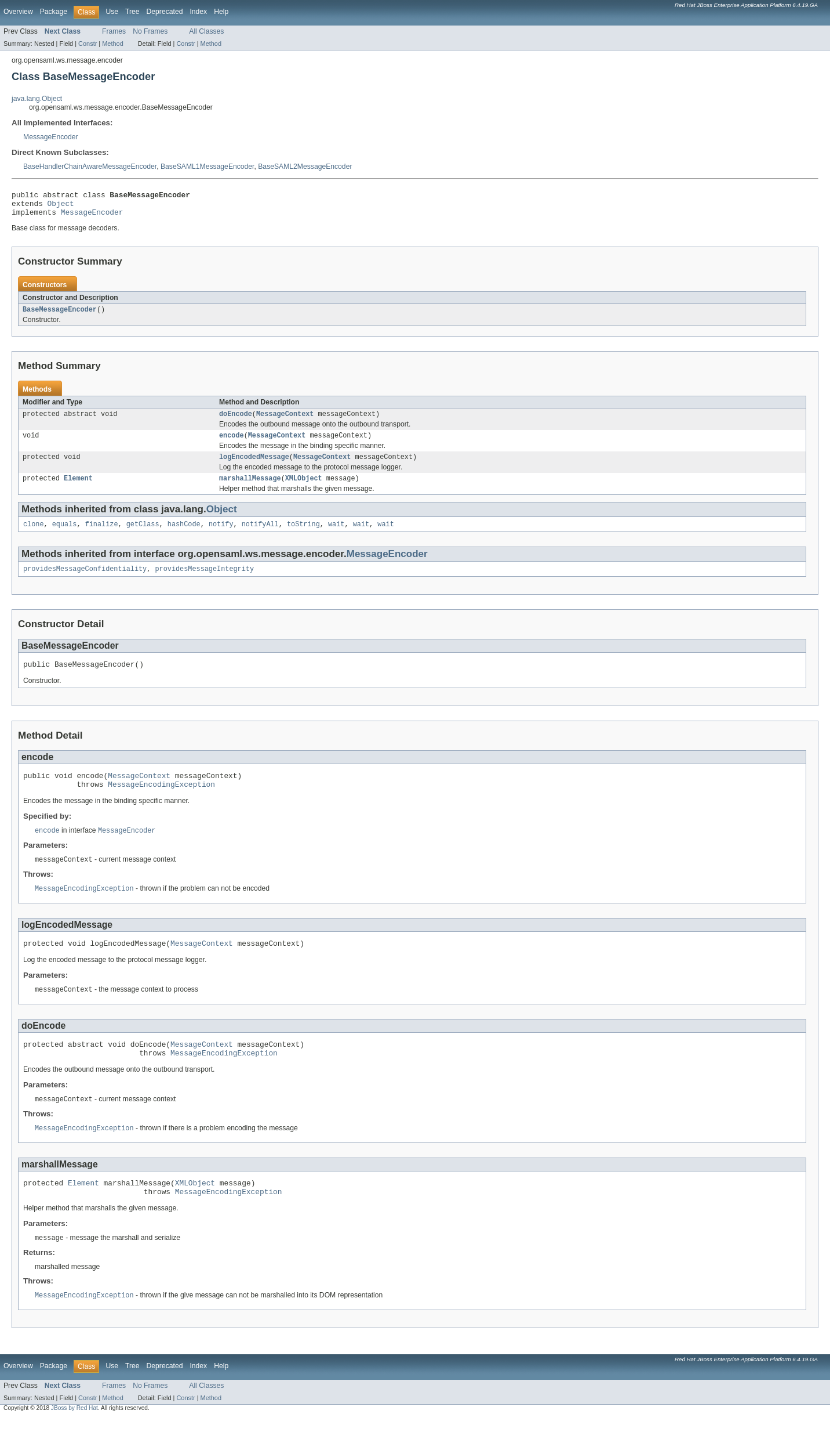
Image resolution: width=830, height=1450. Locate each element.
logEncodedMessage (254, 466)
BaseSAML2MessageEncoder (305, 166)
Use (111, 12)
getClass (142, 536)
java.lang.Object (37, 99)
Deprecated (165, 12)
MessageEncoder (50, 137)
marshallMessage (250, 489)
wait (336, 536)
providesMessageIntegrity (204, 582)
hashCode (184, 536)
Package (53, 12)
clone (33, 536)
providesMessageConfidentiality (85, 582)
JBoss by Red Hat (74, 1440)
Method (112, 43)
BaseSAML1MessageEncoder (207, 166)
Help (221, 12)
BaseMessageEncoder (60, 315)
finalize (101, 536)
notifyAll (260, 536)
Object (61, 206)
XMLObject (303, 489)
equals (64, 536)
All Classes (206, 31)
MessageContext (285, 421)
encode (231, 444)
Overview (18, 12)
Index (198, 12)
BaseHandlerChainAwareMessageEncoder (89, 166)
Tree (132, 12)
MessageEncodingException (161, 802)
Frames (114, 31)
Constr (87, 43)
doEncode (235, 421)
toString (303, 536)
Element (78, 489)
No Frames (150, 31)
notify (221, 536)
